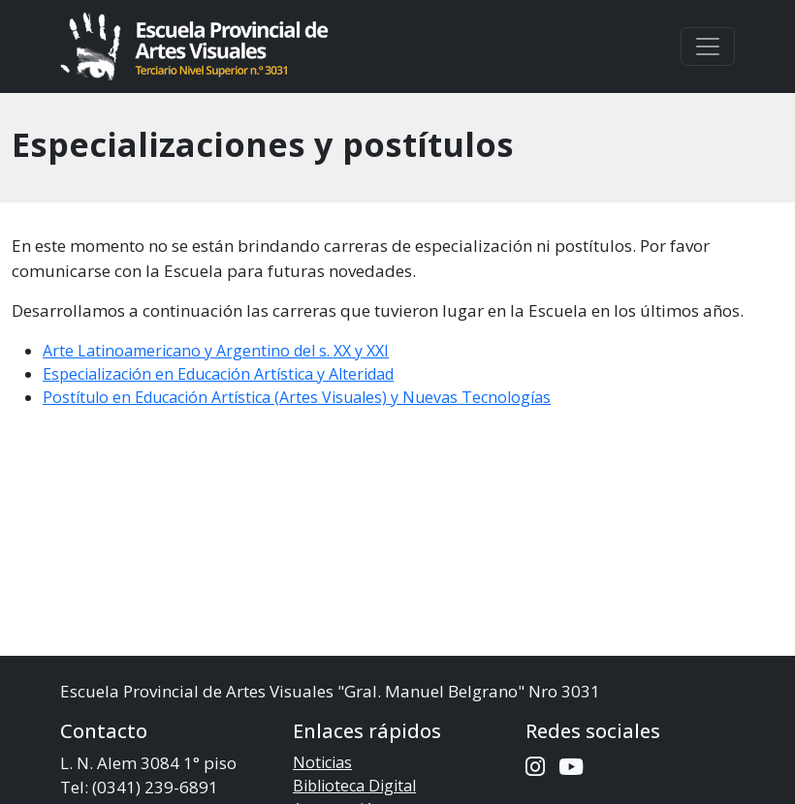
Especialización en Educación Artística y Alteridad (218, 374)
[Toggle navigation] (708, 46)
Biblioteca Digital (354, 785)
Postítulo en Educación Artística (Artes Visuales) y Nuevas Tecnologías (297, 397)
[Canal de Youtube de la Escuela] (571, 767)
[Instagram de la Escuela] (535, 767)
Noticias (322, 762)
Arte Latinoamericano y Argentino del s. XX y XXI (216, 350)
